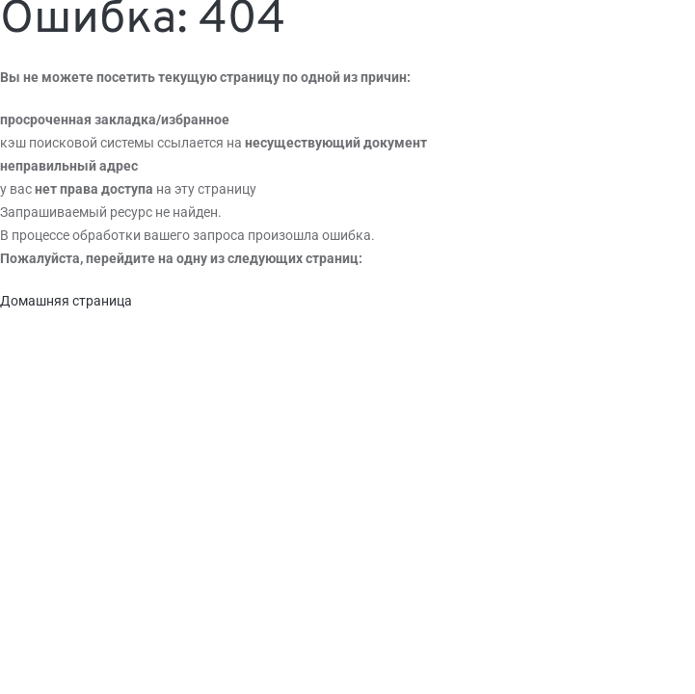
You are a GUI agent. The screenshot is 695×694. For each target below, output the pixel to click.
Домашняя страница (66, 300)
